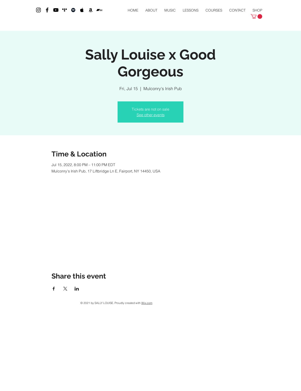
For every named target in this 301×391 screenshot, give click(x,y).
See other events (151, 114)
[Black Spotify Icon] (73, 10)
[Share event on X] (65, 289)
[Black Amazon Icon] (90, 10)
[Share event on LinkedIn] (77, 289)
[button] (256, 16)
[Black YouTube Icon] (56, 10)
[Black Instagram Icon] (38, 10)
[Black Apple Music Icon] (82, 10)
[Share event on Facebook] (53, 289)
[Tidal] (64, 10)
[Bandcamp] (99, 10)
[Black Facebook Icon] (47, 10)
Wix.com (146, 303)
